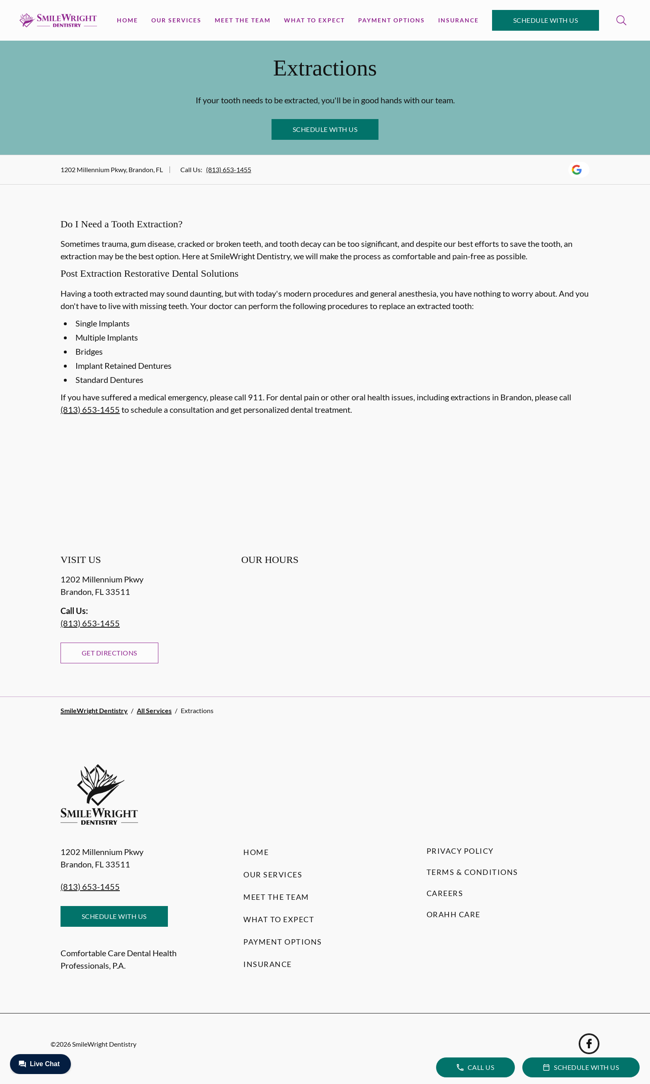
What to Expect (314, 20)
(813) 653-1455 (228, 169)
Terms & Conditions (472, 872)
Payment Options (391, 20)
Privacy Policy (460, 850)
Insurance (458, 20)
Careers (445, 893)
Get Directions (109, 653)
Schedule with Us (545, 20)
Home (127, 20)
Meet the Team (243, 20)
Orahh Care (453, 914)
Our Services (176, 20)
